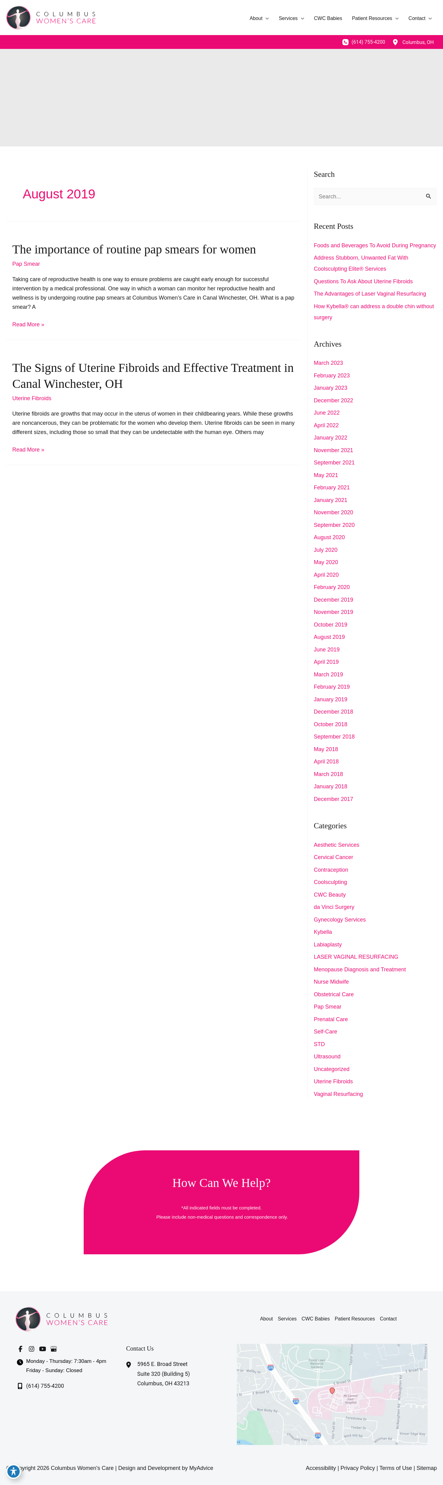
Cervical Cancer (333, 857)
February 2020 (332, 587)
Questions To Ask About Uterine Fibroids (363, 281)
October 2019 (330, 625)
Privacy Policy (358, 1468)
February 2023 (332, 375)
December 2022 (333, 400)
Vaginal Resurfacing (338, 1094)
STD (319, 1044)
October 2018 (330, 724)
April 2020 (326, 575)
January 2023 (330, 388)
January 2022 (330, 438)
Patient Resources (355, 1318)
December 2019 (333, 600)
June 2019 (327, 650)
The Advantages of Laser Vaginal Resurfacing (370, 294)
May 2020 (326, 562)
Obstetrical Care (334, 994)
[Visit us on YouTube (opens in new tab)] (42, 1349)
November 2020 (333, 512)
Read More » (28, 324)
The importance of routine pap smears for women (134, 249)
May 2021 (326, 475)
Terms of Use (395, 1468)
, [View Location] (418, 42)
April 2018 (326, 761)
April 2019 (326, 662)
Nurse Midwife (331, 982)
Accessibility (321, 1468)
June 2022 (327, 413)
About (266, 1318)
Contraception (331, 870)
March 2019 (328, 674)
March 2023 (328, 363)
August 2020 (329, 537)
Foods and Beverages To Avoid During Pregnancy (375, 245)
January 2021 (330, 500)
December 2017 (333, 799)
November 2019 (333, 612)
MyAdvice (201, 1468)
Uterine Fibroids (31, 398)
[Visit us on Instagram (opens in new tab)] (31, 1349)
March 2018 (328, 774)
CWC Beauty (330, 895)
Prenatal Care (331, 1019)
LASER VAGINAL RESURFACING (356, 957)
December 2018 (333, 712)
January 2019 (330, 699)
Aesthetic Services (336, 845)
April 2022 (326, 425)
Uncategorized (331, 1069)
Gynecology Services (340, 920)
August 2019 (329, 637)
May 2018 (326, 749)
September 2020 (334, 525)
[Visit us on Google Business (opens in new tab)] (53, 1349)
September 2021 (334, 463)
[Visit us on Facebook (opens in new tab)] (20, 1349)
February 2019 (332, 687)
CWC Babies (315, 1318)
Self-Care (325, 1032)
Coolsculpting (330, 882)
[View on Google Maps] (332, 1394)
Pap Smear (26, 264)
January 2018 (330, 786)
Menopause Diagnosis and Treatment (360, 969)
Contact (388, 1318)
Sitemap (427, 1468)
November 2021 (333, 450)
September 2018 (334, 737)
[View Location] (395, 42)
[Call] (363, 42)
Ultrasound (327, 1056)
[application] (265, 18)
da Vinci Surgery (334, 907)
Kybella (323, 932)
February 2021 (332, 487)
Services (287, 1318)
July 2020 (325, 550)
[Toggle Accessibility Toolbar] (13, 1471)
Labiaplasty (328, 945)
